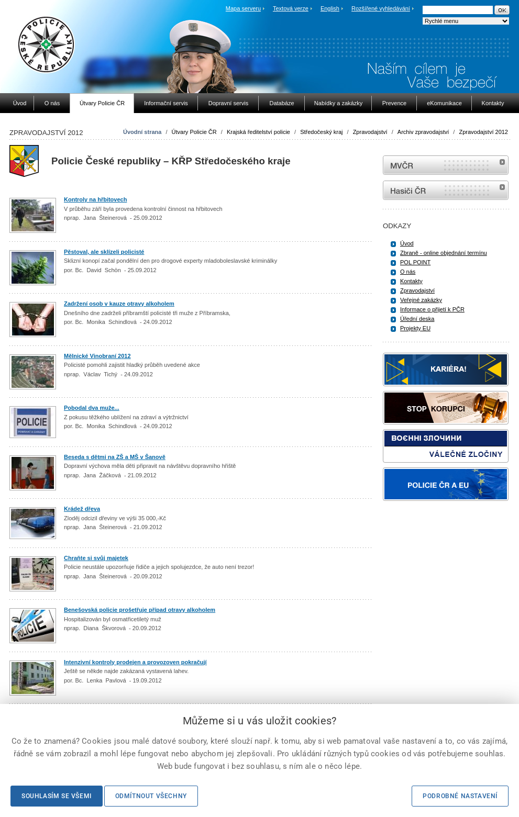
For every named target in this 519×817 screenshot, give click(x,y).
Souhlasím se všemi (56, 796)
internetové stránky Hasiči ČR (446, 190)
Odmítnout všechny (151, 796)
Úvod (407, 243)
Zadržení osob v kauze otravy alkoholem (119, 303)
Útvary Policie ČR (194, 132)
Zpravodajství (370, 132)
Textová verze (290, 8)
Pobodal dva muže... (91, 408)
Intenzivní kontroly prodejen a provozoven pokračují (135, 662)
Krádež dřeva (82, 509)
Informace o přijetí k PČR (432, 309)
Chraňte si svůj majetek (96, 558)
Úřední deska (417, 319)
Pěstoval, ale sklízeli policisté (104, 252)
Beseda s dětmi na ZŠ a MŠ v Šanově (114, 457)
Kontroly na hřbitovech (95, 199)
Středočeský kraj (321, 132)
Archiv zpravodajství (423, 132)
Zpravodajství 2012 (483, 132)
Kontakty (411, 281)
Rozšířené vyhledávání (380, 8)
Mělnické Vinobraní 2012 (97, 356)
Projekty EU (415, 328)
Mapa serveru (243, 8)
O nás (407, 271)
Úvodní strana (142, 132)
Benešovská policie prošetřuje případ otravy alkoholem (139, 610)
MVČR (446, 165)
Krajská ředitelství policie (258, 132)
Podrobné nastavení (460, 796)
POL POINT (415, 262)
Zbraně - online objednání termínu (443, 253)
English (330, 8)
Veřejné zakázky (421, 300)
